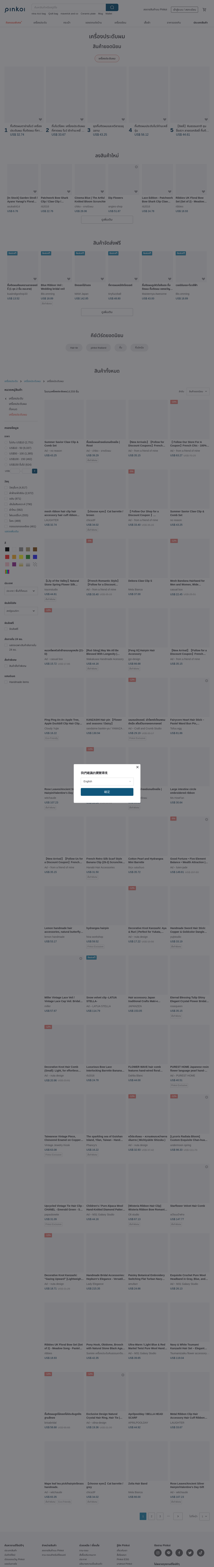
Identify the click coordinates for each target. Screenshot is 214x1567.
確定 (107, 791)
